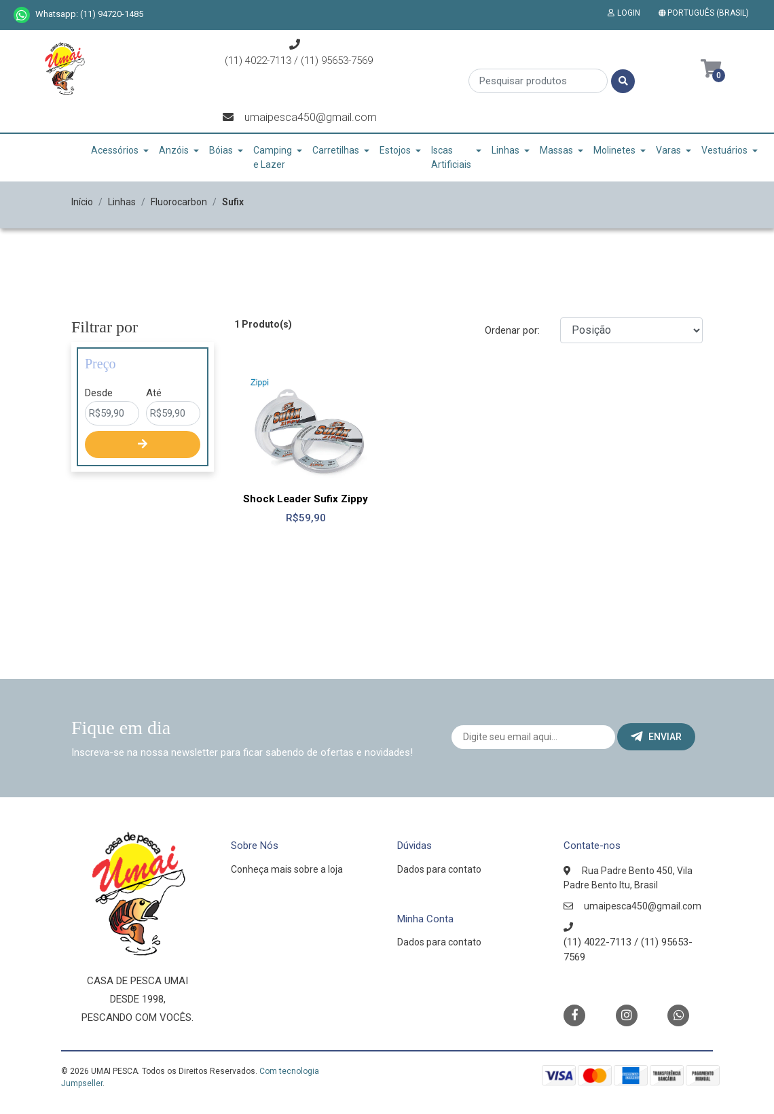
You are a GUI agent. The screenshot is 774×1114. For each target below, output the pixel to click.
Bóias (221, 150)
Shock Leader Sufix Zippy (305, 499)
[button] (706, 13)
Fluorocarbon (179, 201)
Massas (556, 150)
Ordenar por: (512, 330)
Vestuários (724, 150)
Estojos (395, 150)
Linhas (505, 150)
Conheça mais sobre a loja (287, 869)
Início (82, 201)
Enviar (656, 737)
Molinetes (614, 150)
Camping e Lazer (272, 157)
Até (154, 393)
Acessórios (115, 150)
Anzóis (174, 150)
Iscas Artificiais (451, 157)
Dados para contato (439, 869)
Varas (668, 150)
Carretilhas (335, 150)
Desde (99, 393)
